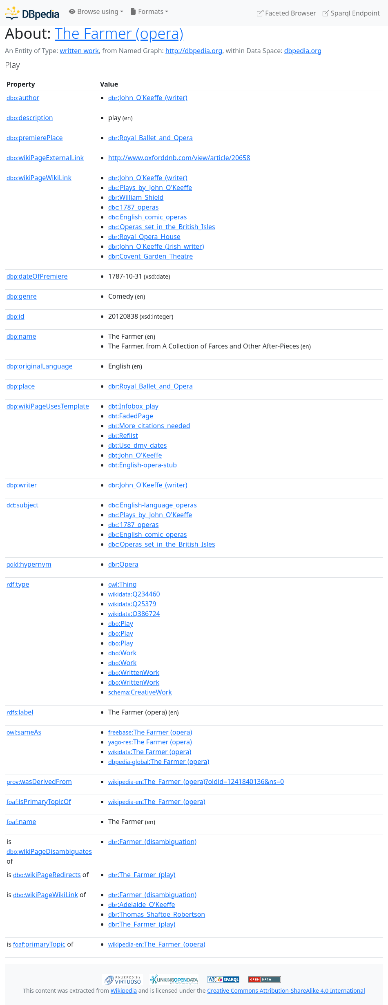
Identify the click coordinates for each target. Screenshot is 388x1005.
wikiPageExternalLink (45, 157)
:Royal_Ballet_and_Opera (150, 137)
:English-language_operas (152, 504)
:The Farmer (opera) (150, 732)
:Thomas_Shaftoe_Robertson (156, 914)
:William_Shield (136, 197)
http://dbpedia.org (193, 50)
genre (22, 296)
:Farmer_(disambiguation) (152, 841)
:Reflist (123, 435)
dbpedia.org (303, 50)
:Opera (123, 564)
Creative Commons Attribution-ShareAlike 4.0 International (286, 990)
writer (22, 484)
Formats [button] (146, 11)
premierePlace (35, 137)
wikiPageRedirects (47, 874)
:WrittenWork (133, 672)
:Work (122, 652)
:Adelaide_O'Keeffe (141, 904)
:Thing (122, 584)
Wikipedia (124, 990)
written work (79, 50)
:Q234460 (134, 594)
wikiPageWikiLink (39, 177)
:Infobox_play (133, 406)
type (18, 584)
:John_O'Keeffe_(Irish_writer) (156, 246)
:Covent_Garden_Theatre (150, 256)
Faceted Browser (286, 13)
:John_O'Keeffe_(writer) (147, 97)
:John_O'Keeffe (135, 455)
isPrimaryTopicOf (39, 801)
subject (22, 504)
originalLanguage (40, 366)
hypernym (29, 564)
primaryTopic (39, 944)
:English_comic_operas (147, 216)
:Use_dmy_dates (137, 445)
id (16, 316)
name (21, 336)
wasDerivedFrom (39, 781)
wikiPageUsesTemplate (48, 406)
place (21, 386)
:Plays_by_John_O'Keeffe (150, 187)
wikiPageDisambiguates (49, 851)
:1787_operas (133, 207)
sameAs (24, 732)
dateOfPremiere (37, 276)
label (20, 712)
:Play (120, 623)
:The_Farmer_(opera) (156, 801)
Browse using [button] (93, 11)
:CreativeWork (140, 692)
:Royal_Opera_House (144, 236)
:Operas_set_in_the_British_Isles (161, 226)
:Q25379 (132, 603)
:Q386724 (134, 613)
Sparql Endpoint (351, 13)
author (23, 97)
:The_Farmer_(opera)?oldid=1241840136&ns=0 (196, 781)
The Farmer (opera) (119, 33)
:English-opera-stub (142, 464)
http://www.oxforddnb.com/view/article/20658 (179, 157)
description (30, 117)
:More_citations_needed (149, 425)
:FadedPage (130, 415)
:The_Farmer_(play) (142, 874)
